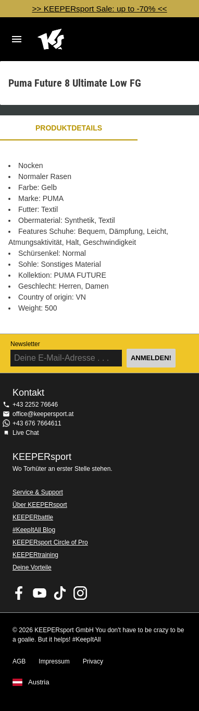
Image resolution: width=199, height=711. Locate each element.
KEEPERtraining (35, 555)
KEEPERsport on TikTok (60, 593)
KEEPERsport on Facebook (19, 593)
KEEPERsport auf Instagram (80, 593)
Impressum (54, 661)
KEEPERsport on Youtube (39, 593)
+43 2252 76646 (35, 404)
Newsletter (25, 344)
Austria (38, 682)
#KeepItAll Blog (34, 530)
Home (91, 39)
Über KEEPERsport (40, 504)
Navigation (16, 39)
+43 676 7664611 (37, 423)
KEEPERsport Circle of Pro (50, 542)
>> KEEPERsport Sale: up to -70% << (99, 8)
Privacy (93, 661)
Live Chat (26, 432)
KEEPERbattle (33, 517)
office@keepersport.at (43, 414)
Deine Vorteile (32, 567)
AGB (19, 661)
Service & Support (38, 492)
